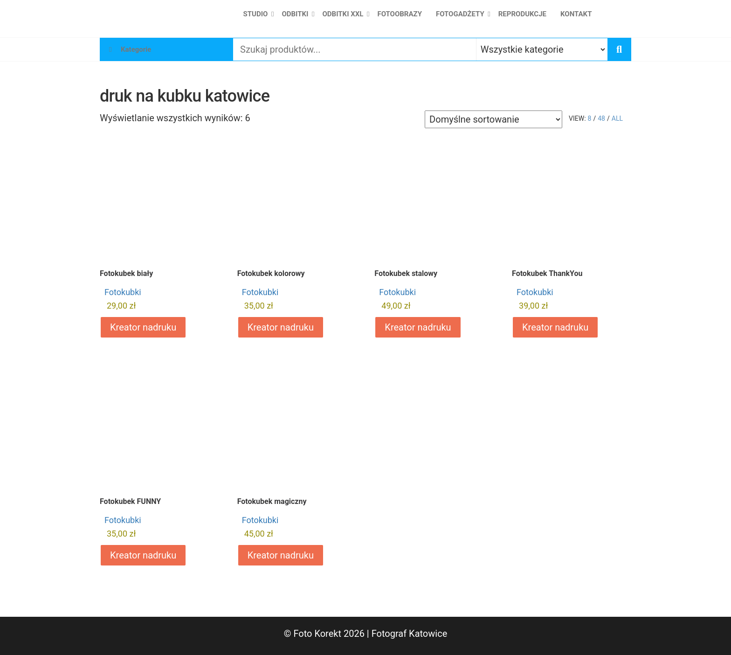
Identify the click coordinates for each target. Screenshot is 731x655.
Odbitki (295, 14)
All (617, 118)
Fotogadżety (460, 14)
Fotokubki (122, 292)
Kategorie (136, 49)
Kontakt (576, 14)
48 (601, 118)
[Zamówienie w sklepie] (493, 119)
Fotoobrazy (399, 14)
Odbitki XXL (342, 14)
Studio (255, 14)
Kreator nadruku (143, 327)
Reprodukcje (522, 14)
